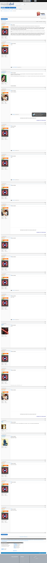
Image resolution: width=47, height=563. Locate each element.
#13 (45, 323)
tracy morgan (24, 540)
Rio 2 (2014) (4, 20)
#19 (45, 461)
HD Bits (22, 557)
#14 (45, 349)
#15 (45, 368)
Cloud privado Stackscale (24, 558)
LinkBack (37, 21)
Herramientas (40, 21)
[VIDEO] (15, 546)
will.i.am (27, 540)
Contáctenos (23, 559)
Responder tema (4, 534)
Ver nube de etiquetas (4, 541)
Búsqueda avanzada (18, 5)
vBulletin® (36, 556)
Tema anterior (21, 536)
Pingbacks (2, 548)
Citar (45, 40)
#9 (45, 236)
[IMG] (16, 545)
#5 (45, 124)
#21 (45, 507)
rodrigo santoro (20, 540)
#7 (45, 183)
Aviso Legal (22, 561)
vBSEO (34, 557)
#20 (45, 480)
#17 (45, 420)
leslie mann (10, 540)
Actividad (7, 7)
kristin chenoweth (6, 540)
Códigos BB (15, 543)
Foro (2, 7)
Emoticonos (16, 544)
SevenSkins (37, 558)
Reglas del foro (15, 550)
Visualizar (44, 21)
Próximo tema (25, 536)
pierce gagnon (13, 540)
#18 (45, 434)
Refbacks (2, 549)
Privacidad (22, 560)
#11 (45, 273)
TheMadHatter (13, 114)
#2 (45, 41)
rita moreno (16, 540)
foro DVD (13, 557)
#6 (45, 154)
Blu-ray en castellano (13, 7)
